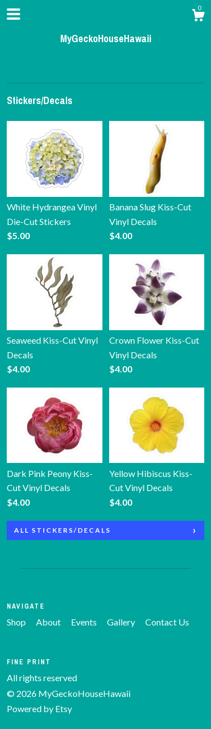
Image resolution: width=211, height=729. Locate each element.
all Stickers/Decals (62, 530)
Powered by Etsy (39, 708)
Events (84, 621)
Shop (17, 621)
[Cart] (198, 16)
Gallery (122, 621)
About (49, 621)
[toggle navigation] (13, 14)
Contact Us (167, 621)
